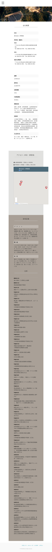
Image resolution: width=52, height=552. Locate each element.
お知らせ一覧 (30, 545)
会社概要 (36, 545)
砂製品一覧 (24, 545)
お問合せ (41, 545)
